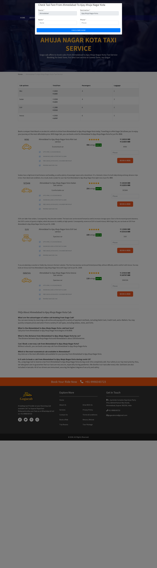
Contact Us (109, 17)
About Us (33, 17)
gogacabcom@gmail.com (115, 543)
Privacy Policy (88, 537)
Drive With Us (88, 532)
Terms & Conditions (90, 542)
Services (46, 17)
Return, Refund (88, 547)
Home (23, 17)
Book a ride (60, 17)
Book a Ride (63, 547)
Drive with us (76, 17)
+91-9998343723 (112, 538)
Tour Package (93, 17)
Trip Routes (63, 552)
